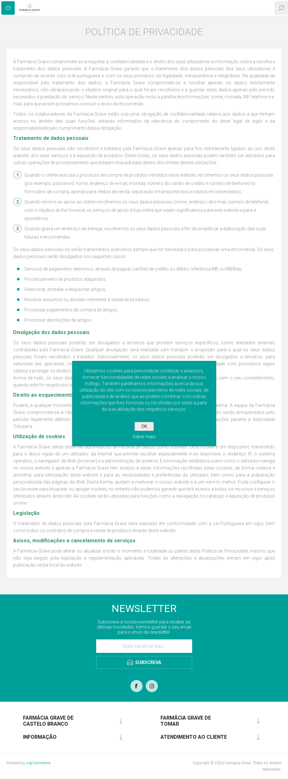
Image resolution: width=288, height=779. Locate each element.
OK (144, 426)
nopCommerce (38, 763)
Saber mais (144, 436)
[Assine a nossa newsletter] (144, 646)
